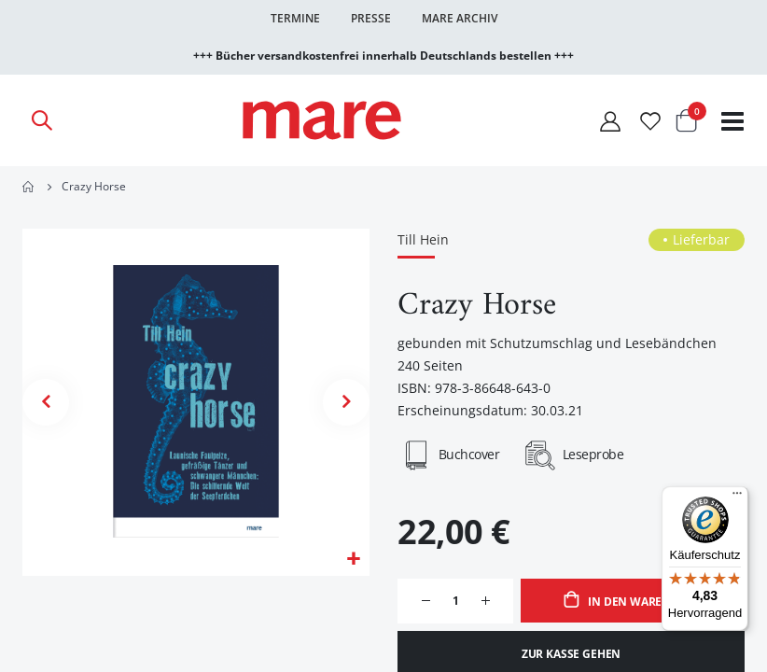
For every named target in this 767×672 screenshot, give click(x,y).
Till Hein (423, 240)
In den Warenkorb (643, 603)
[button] (353, 560)
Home (28, 186)
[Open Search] (41, 120)
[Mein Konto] (610, 121)
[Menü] (737, 490)
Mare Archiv (459, 18)
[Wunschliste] (650, 121)
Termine (295, 18)
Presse (371, 18)
